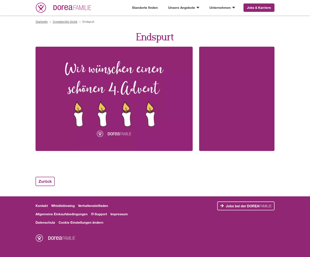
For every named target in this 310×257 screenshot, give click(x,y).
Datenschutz (45, 222)
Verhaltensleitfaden (93, 206)
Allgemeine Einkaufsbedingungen (62, 214)
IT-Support (99, 214)
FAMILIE (248, 206)
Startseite (42, 21)
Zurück (45, 181)
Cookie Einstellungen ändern (81, 222)
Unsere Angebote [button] (182, 7)
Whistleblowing (63, 206)
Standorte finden (145, 7)
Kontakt (42, 206)
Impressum (119, 214)
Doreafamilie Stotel (65, 21)
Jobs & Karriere (259, 7)
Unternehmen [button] (220, 7)
